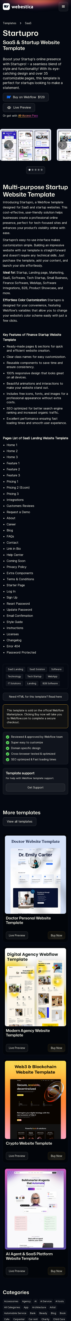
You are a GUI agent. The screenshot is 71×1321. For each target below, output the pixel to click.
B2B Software (50, 683)
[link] (35, 920)
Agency (26, 1301)
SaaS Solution (37, 669)
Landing (31, 683)
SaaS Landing (15, 669)
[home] (18, 6)
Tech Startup (34, 676)
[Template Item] (35, 875)
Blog (53, 1313)
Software (56, 669)
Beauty (43, 1313)
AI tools (59, 1301)
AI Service (46, 1301)
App (26, 1307)
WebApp (52, 676)
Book (63, 1313)
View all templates (19, 821)
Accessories (11, 1301)
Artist (53, 1307)
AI (35, 1301)
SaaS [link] (28, 23)
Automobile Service (15, 1313)
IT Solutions (14, 683)
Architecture (39, 1307)
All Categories (12, 1307)
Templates (9, 23)
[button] (63, 6)
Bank (33, 1313)
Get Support (35, 787)
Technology (14, 676)
